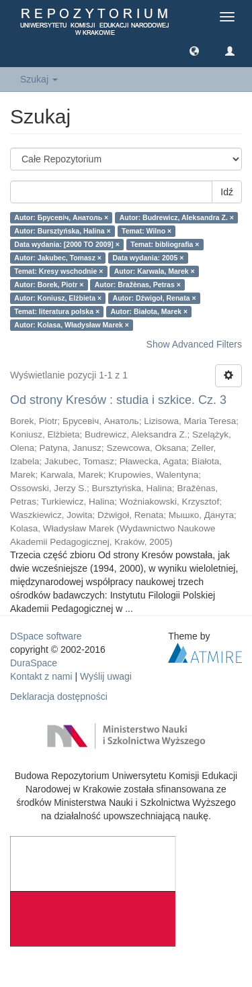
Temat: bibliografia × (164, 244)
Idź (226, 192)
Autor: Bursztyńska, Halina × (62, 231)
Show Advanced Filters (194, 344)
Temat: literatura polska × (56, 311)
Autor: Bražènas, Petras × (138, 284)
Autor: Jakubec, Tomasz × (57, 258)
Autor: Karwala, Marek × (154, 271)
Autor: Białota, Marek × (149, 311)
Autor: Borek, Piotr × (48, 284)
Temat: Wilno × (146, 231)
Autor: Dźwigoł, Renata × (154, 298)
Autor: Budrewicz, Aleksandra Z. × (177, 217)
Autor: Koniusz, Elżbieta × (57, 298)
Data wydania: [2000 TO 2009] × (67, 244)
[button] (194, 50)
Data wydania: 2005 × (147, 258)
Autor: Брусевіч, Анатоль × (61, 217)
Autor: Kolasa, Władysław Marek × (71, 325)
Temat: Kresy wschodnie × (58, 271)
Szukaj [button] (39, 79)
